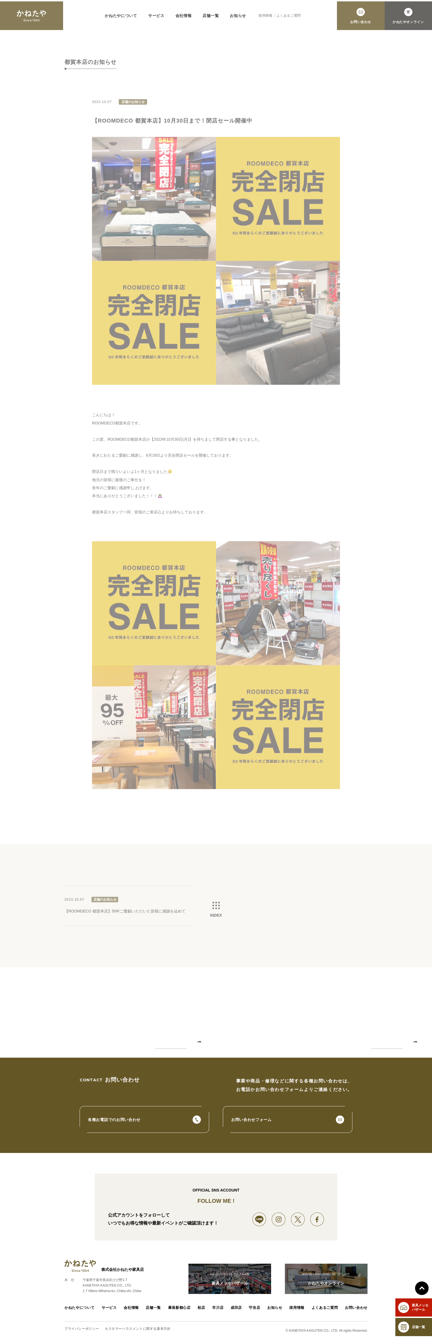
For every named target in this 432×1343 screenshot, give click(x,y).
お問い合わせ (357, 1311)
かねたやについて (121, 19)
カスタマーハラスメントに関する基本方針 (138, 1331)
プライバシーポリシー (81, 1331)
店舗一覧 (210, 19)
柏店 (200, 1311)
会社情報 (183, 19)
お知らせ (238, 19)
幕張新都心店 (178, 1311)
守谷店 (255, 1311)
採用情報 (265, 18)
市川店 (217, 1311)
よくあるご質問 (289, 18)
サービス (156, 19)
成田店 (236, 1311)
